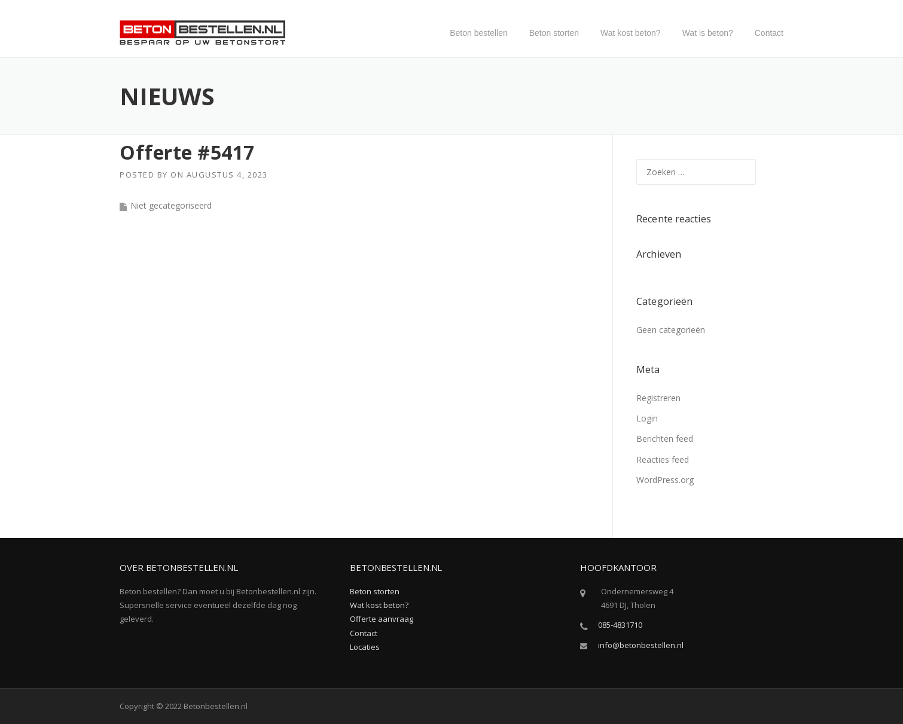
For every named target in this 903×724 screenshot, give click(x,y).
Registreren (658, 398)
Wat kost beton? (630, 33)
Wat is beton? (707, 33)
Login (647, 418)
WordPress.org (665, 479)
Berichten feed (664, 438)
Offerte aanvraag (381, 618)
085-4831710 (620, 624)
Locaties (365, 646)
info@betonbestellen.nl (641, 645)
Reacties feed (662, 459)
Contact (769, 33)
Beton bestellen (479, 33)
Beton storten (554, 33)
